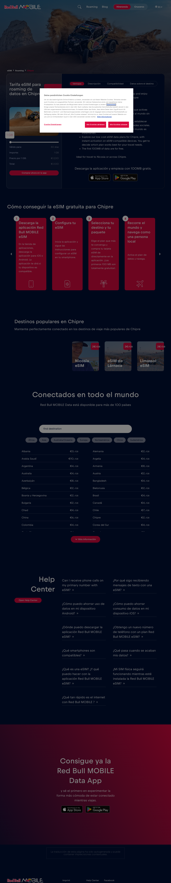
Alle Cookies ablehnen (95, 124)
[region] (86, 110)
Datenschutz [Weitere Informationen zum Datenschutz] (111, 104)
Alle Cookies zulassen (118, 124)
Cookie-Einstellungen (52, 124)
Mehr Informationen (104, 117)
